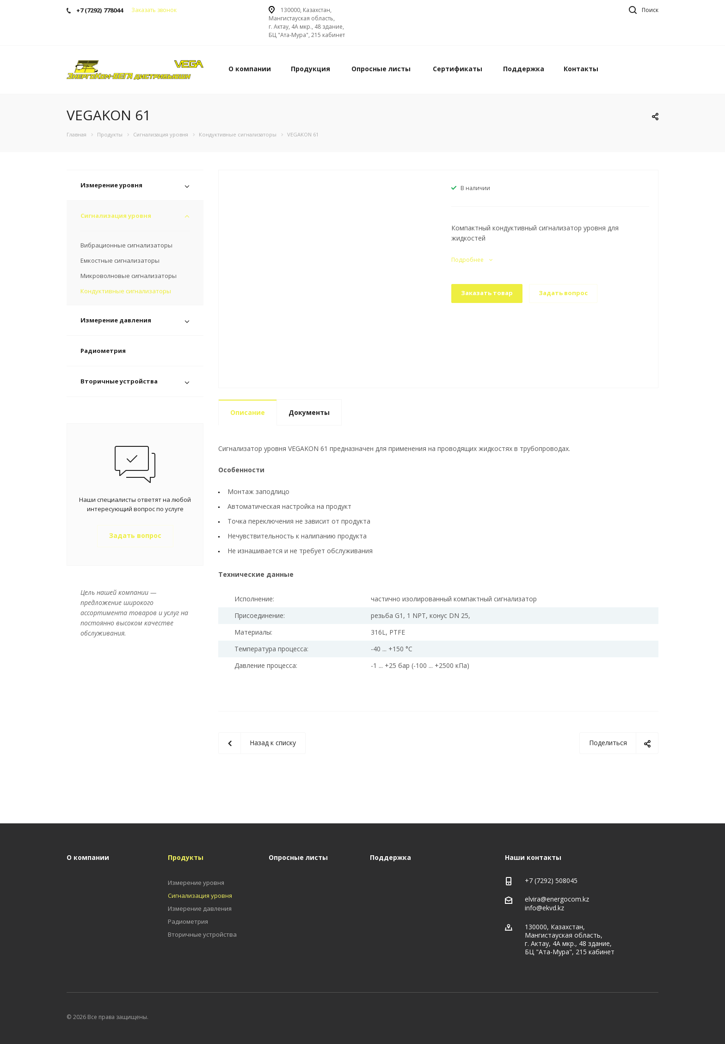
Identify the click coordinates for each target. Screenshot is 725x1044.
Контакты (581, 68)
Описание (247, 412)
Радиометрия (103, 350)
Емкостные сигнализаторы (120, 260)
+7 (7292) (540, 880)
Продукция (310, 68)
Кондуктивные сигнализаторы (125, 291)
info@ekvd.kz (544, 908)
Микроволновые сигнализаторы (128, 276)
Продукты (185, 857)
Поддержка (523, 68)
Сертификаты (457, 68)
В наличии (475, 188)
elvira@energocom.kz (557, 899)
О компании (249, 68)
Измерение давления (115, 320)
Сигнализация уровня (115, 215)
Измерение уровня (111, 185)
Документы (309, 412)
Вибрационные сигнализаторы (126, 245)
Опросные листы (381, 68)
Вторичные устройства (119, 381)
